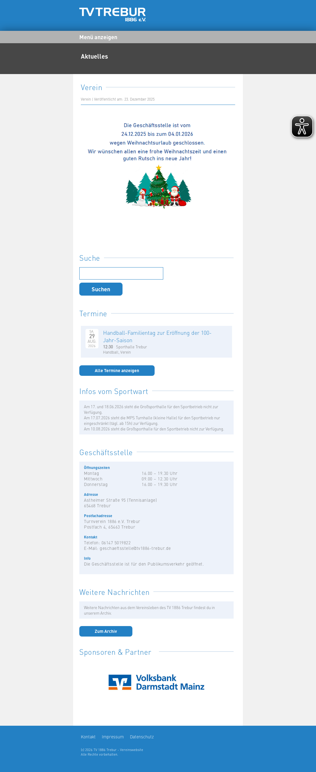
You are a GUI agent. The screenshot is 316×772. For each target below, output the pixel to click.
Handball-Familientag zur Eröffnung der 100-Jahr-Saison (157, 336)
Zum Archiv (106, 631)
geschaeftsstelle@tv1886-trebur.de (135, 548)
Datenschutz (142, 736)
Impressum (113, 736)
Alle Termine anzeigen (117, 370)
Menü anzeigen (98, 37)
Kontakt (88, 736)
